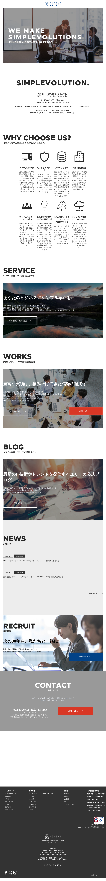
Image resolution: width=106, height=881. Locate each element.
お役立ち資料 (9, 805)
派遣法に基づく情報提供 (95, 800)
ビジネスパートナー (70, 808)
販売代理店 (32, 810)
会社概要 (66, 802)
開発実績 (8, 799)
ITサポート (32, 813)
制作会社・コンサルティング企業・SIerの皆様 (96, 810)
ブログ (7, 802)
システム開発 (33, 797)
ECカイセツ (32, 805)
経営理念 (66, 799)
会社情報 (66, 794)
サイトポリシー (92, 803)
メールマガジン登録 (93, 814)
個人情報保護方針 (93, 794)
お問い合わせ (9, 813)
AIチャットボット (47, 797)
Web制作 (32, 802)
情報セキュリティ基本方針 (96, 797)
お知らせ (8, 808)
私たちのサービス (10, 797)
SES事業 (31, 799)
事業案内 (32, 794)
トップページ (9, 794)
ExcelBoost (32, 808)
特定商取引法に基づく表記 (96, 806)
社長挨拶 (66, 797)
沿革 (65, 805)
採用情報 (8, 810)
